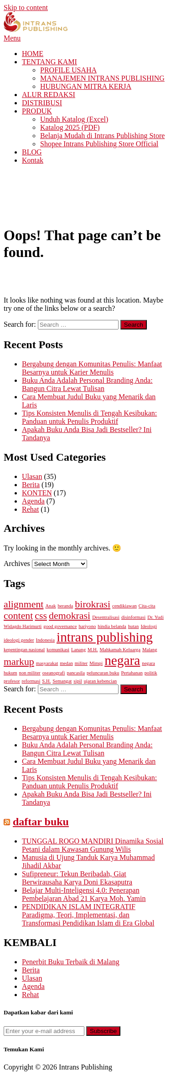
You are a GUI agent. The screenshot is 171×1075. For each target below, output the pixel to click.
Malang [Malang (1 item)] (149, 649)
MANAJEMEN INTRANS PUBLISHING (102, 78)
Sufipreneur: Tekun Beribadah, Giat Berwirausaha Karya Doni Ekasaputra (77, 878)
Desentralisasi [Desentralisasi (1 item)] (105, 617)
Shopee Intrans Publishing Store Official (99, 144)
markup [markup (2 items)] (19, 661)
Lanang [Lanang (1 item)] (78, 649)
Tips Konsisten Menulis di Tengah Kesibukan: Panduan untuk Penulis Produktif (89, 417)
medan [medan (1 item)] (66, 663)
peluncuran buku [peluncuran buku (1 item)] (103, 672)
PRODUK (37, 111)
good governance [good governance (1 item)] (60, 626)
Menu (12, 38)
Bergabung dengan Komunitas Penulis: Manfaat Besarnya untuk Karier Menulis (92, 368)
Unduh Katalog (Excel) (74, 119)
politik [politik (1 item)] (151, 672)
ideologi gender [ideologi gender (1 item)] (19, 640)
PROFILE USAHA (68, 70)
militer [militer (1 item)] (81, 663)
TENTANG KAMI (49, 62)
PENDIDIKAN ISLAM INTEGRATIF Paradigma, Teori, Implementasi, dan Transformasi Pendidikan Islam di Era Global (88, 915)
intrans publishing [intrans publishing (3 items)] (105, 637)
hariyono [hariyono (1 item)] (87, 626)
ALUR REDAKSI (48, 94)
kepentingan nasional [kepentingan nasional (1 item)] (24, 649)
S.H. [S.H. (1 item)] (46, 681)
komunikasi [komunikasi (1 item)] (58, 649)
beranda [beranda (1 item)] (65, 605)
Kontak (32, 160)
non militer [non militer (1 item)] (30, 672)
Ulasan (32, 476)
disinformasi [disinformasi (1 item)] (133, 617)
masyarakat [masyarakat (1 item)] (47, 663)
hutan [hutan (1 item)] (133, 626)
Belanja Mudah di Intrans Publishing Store (102, 135)
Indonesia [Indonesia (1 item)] (45, 640)
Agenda (33, 501)
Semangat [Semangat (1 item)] (62, 681)
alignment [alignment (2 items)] (23, 604)
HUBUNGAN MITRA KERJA (85, 86)
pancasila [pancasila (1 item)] (76, 672)
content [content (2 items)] (18, 615)
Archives (17, 563)
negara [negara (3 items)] (122, 660)
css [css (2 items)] (41, 615)
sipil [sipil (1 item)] (77, 681)
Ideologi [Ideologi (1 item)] (148, 626)
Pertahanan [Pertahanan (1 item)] (131, 672)
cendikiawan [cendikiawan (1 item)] (124, 605)
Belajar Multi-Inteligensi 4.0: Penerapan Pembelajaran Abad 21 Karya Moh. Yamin (84, 894)
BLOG (32, 152)
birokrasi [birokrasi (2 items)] (92, 604)
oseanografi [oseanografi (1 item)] (53, 672)
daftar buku (41, 822)
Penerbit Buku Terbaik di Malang (70, 962)
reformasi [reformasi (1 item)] (31, 681)
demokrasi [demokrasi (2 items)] (69, 615)
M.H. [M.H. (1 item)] (93, 649)
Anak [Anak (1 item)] (50, 605)
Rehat (30, 509)
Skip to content (26, 7)
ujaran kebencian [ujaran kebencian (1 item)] (100, 681)
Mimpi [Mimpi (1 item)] (96, 663)
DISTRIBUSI (42, 103)
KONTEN (37, 493)
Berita (31, 485)
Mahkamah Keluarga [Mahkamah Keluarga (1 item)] (119, 649)
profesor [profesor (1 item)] (12, 681)
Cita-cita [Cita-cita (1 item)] (147, 605)
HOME (32, 53)
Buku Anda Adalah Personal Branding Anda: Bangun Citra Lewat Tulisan (87, 384)
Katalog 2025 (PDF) (70, 127)
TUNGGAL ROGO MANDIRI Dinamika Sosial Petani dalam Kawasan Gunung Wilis (93, 845)
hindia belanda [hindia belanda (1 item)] (112, 626)
